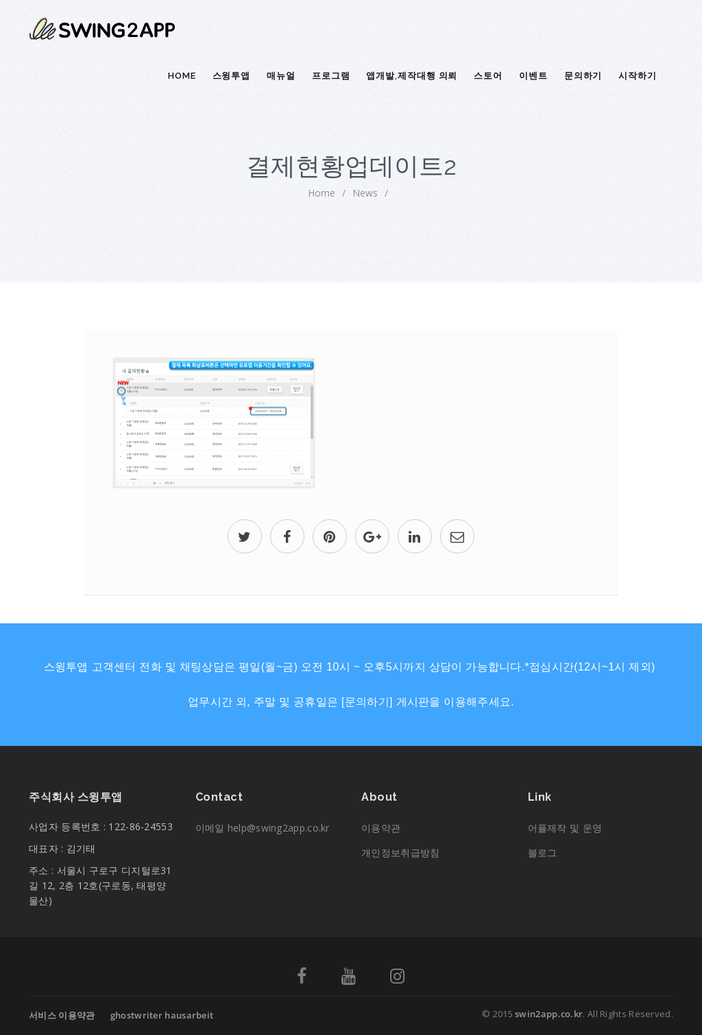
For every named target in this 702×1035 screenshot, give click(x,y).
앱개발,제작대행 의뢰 (411, 76)
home (321, 192)
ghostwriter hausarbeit (162, 1015)
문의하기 (583, 76)
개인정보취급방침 (400, 852)
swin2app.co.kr (549, 1014)
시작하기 (637, 76)
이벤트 (533, 76)
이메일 (262, 827)
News (365, 192)
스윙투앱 (232, 76)
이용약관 (380, 827)
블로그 (542, 852)
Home (182, 76)
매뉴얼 (281, 76)
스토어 (488, 76)
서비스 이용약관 (62, 1015)
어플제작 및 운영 (565, 827)
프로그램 (331, 76)
